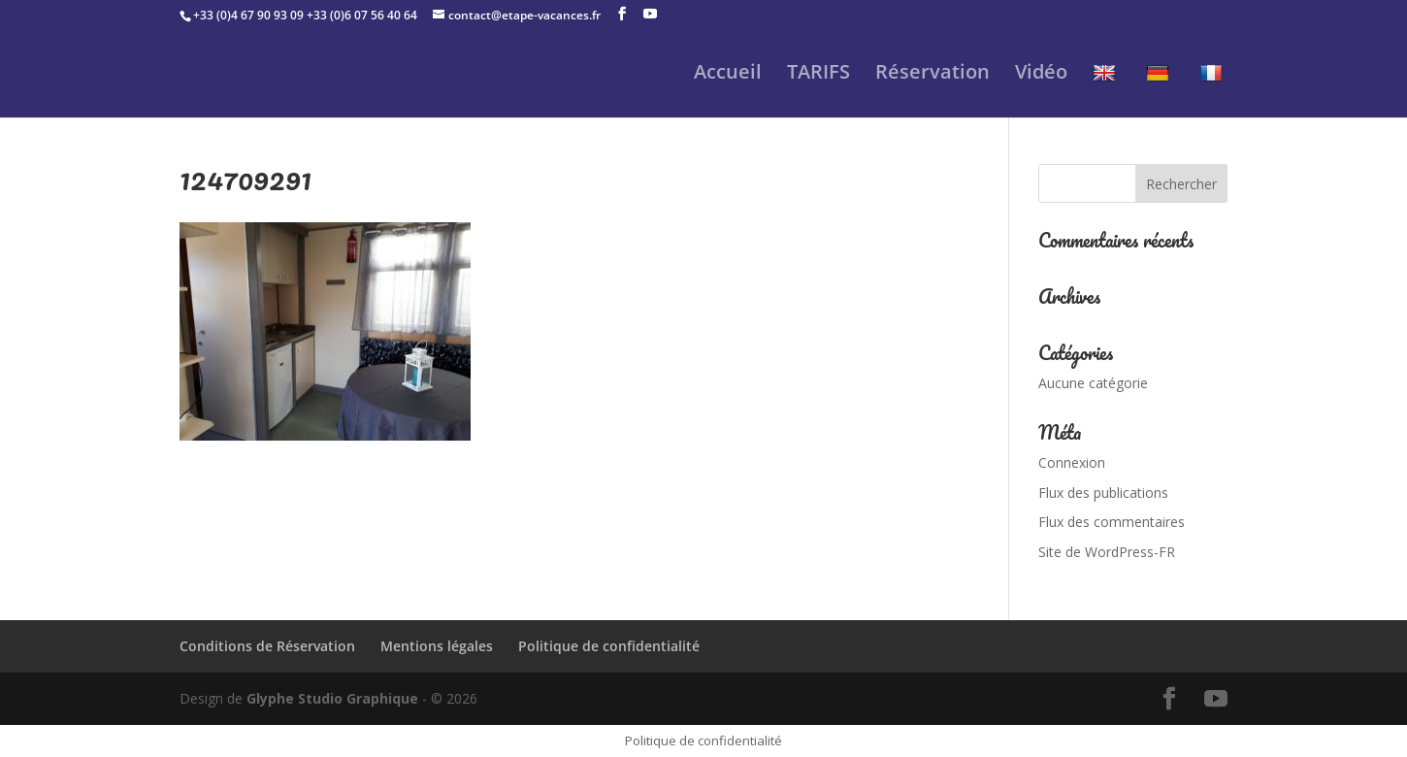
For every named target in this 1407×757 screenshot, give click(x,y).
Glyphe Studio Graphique (332, 698)
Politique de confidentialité (609, 646)
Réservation (932, 74)
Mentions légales (436, 646)
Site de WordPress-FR (1106, 552)
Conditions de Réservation (267, 646)
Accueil (728, 74)
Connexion (1071, 462)
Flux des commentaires (1111, 521)
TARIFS (818, 74)
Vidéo (1041, 74)
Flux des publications (1103, 492)
